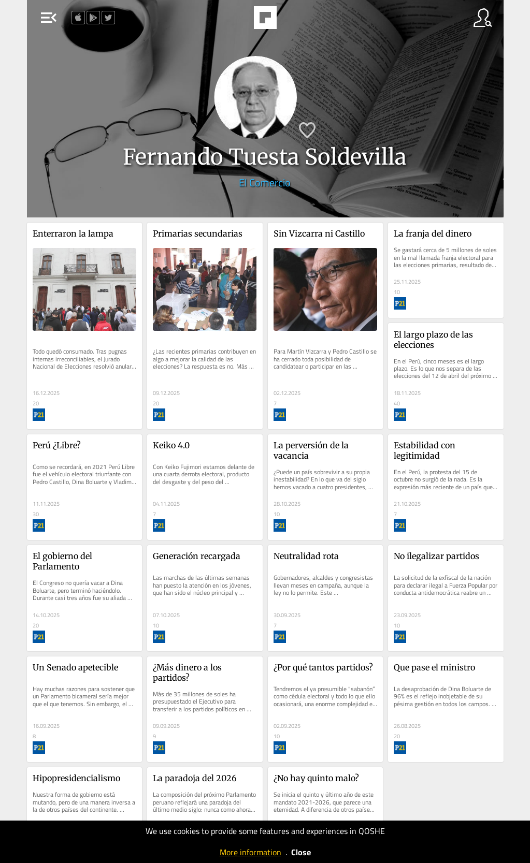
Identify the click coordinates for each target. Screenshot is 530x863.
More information (250, 852)
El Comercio (265, 182)
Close (301, 852)
